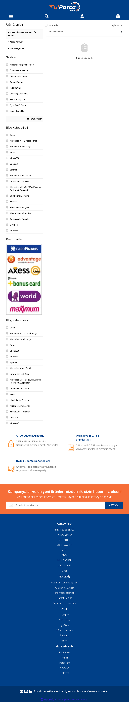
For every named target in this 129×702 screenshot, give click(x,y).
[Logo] (64, 7)
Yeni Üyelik (64, 620)
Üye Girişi (64, 625)
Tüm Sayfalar (34, 119)
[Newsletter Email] (55, 505)
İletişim (64, 640)
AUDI (64, 550)
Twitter (64, 657)
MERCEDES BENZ (64, 529)
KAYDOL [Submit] (114, 505)
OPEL (64, 570)
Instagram (64, 662)
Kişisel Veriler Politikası (64, 603)
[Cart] (118, 16)
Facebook (64, 652)
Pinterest (64, 673)
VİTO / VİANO (64, 534)
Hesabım (64, 615)
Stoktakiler (54, 25)
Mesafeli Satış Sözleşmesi (64, 582)
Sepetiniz (64, 635)
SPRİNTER (64, 540)
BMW (64, 555)
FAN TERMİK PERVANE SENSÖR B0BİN (22, 34)
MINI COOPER (64, 560)
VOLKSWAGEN (64, 545)
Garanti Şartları (64, 598)
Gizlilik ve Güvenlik (64, 587)
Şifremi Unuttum (64, 630)
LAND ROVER (64, 565)
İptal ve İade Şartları (64, 593)
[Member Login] (82, 16)
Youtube (64, 668)
